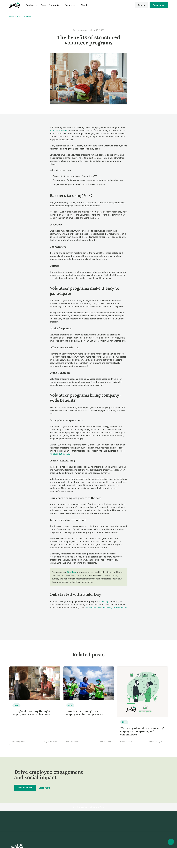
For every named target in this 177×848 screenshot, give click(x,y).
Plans (43, 5)
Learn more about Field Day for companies (106, 607)
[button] (31, 5)
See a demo (159, 5)
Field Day (71, 572)
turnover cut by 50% (60, 454)
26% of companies (59, 130)
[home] (14, 5)
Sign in (141, 5)
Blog (11, 16)
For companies (24, 16)
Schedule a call (25, 788)
